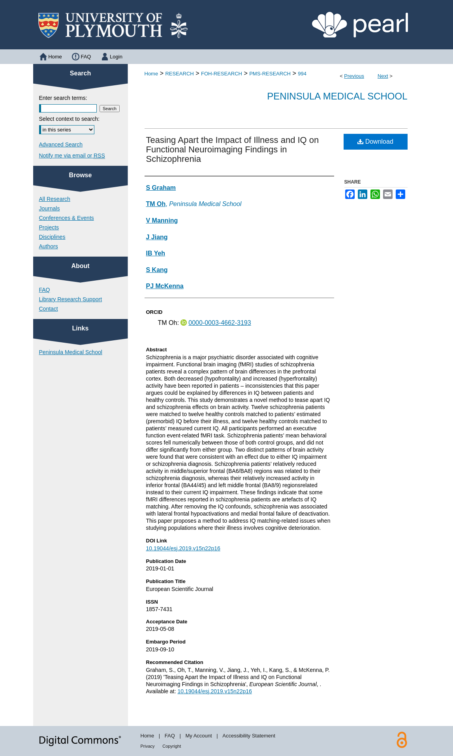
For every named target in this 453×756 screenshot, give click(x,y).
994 (302, 74)
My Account (198, 736)
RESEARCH (179, 74)
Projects (49, 227)
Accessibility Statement (248, 736)
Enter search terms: (63, 98)
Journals (49, 208)
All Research (54, 199)
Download (375, 141)
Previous (354, 76)
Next (383, 76)
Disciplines (52, 237)
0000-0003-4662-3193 (219, 322)
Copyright (171, 746)
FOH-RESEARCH (221, 74)
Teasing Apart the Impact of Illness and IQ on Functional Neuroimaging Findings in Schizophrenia (232, 149)
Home (151, 74)
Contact (48, 309)
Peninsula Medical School (337, 96)
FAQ (44, 290)
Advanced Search (61, 144)
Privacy (148, 746)
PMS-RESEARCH (270, 74)
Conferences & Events (66, 218)
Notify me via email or (72, 155)
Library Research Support (70, 299)
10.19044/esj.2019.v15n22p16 (183, 548)
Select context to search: (69, 119)
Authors (48, 246)
